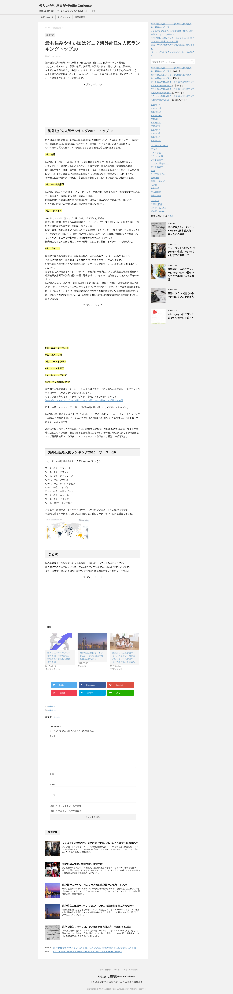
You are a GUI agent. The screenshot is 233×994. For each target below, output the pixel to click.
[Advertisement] (92, 104)
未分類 (154, 185)
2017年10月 (156, 115)
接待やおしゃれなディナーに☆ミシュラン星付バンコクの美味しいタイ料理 (181, 274)
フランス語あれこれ (160, 163)
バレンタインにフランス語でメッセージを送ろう (181, 316)
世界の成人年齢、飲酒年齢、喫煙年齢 (82, 864)
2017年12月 (156, 108)
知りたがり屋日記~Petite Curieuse (65, 5)
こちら (170, 216)
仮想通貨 (155, 177)
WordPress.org (157, 211)
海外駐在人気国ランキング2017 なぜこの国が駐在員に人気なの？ (91, 656)
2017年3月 (156, 140)
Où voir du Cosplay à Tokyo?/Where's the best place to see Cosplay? (87, 951)
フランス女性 (157, 156)
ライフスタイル (158, 174)
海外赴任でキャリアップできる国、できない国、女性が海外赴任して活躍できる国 (94, 947)
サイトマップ (64, 17)
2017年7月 (156, 126)
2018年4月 (156, 105)
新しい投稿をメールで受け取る (66, 811)
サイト (53, 795)
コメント (54, 736)
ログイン (155, 200)
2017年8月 (156, 122)
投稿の (156, 204)
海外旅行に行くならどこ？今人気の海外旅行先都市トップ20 (94, 885)
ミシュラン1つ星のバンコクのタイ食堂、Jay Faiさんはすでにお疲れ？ (100, 843)
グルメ (154, 149)
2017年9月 (156, 119)
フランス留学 (157, 160)
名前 (52, 774)
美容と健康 (156, 195)
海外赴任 (52, 710)
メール (53, 784)
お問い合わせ (47, 17)
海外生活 (52, 706)
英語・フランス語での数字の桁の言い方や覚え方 (181, 295)
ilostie (57, 717)
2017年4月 (156, 137)
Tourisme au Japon (159, 145)
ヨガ (153, 170)
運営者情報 (80, 17)
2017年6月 (156, 130)
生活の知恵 (156, 192)
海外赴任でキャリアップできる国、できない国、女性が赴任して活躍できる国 (84, 400)
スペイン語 (156, 152)
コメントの (158, 208)
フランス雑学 (157, 167)
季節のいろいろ (158, 181)
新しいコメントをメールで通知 (66, 806)
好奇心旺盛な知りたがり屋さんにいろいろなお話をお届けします (116, 982)
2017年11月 (156, 112)
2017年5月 (156, 133)
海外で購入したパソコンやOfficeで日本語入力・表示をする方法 (96, 926)
